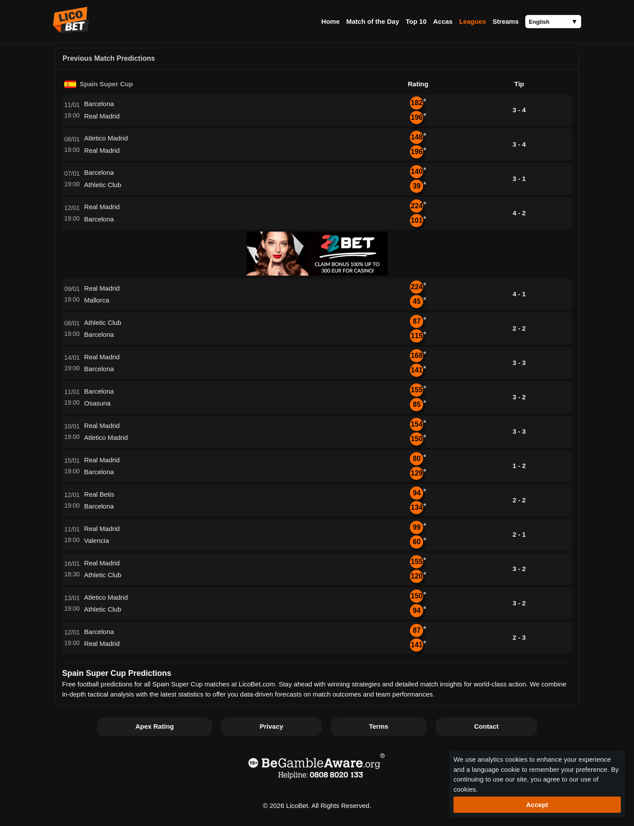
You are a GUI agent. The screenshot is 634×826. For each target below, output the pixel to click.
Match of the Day (372, 21)
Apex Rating (154, 726)
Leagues (472, 21)
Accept (537, 804)
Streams (506, 21)
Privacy (271, 726)
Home (330, 21)
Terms (378, 726)
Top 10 (416, 21)
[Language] (553, 21)
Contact (486, 726)
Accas (443, 21)
